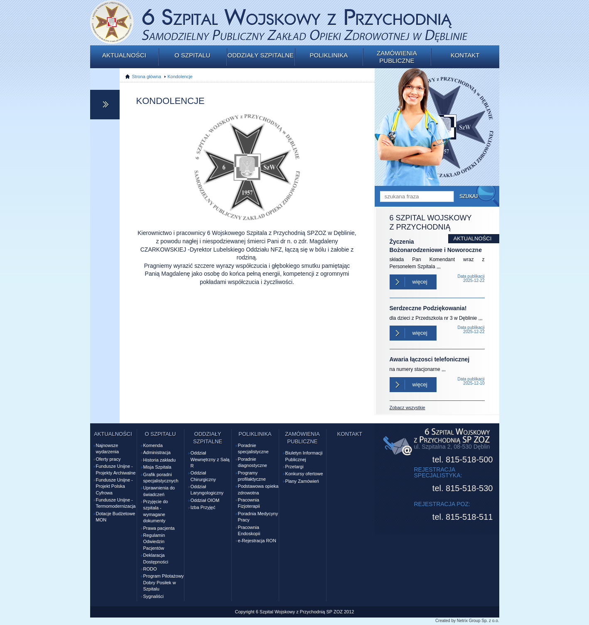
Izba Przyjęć (203, 507)
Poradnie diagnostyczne (252, 462)
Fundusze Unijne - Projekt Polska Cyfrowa (114, 486)
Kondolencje (180, 76)
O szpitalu (192, 55)
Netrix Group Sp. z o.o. (478, 620)
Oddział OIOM (205, 500)
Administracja (157, 452)
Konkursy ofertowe (304, 473)
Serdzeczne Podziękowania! (428, 308)
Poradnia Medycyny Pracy (258, 516)
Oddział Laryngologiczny (207, 489)
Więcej (419, 282)
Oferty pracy (108, 459)
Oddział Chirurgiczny (203, 476)
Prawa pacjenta (159, 528)
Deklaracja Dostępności (156, 558)
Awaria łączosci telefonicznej (430, 359)
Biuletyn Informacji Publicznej (304, 456)
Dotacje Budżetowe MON (115, 516)
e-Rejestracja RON (257, 540)
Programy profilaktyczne (252, 476)
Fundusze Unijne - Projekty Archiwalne (116, 469)
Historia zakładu (159, 459)
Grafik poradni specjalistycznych (161, 477)
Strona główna (146, 76)
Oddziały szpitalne (260, 55)
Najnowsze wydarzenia (107, 448)
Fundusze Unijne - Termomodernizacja (116, 503)
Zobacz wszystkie (407, 407)
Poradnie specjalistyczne (253, 448)
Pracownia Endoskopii (249, 530)
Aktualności (124, 55)
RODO (150, 568)
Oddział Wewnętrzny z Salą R (210, 459)
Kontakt (465, 55)
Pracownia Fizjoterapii (249, 503)
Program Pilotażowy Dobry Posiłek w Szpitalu (163, 582)
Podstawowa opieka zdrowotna (258, 489)
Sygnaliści (153, 596)
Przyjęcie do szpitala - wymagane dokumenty (155, 511)
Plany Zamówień (302, 481)
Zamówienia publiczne (397, 56)
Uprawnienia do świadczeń (159, 491)
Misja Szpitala (157, 466)
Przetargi (294, 466)
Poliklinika (328, 55)
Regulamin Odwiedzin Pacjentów (154, 542)
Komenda (153, 445)
